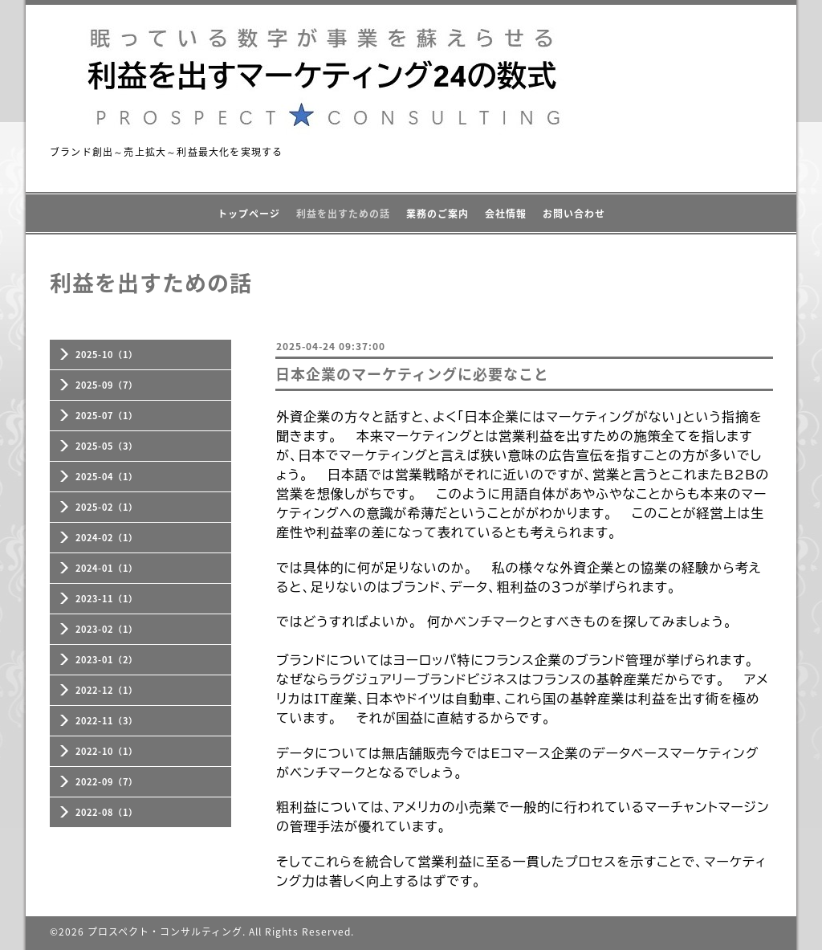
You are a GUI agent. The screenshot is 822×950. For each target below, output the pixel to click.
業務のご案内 (437, 213)
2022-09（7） (106, 782)
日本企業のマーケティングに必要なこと (412, 374)
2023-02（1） (106, 629)
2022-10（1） (106, 751)
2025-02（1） (106, 507)
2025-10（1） (106, 354)
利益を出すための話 (343, 213)
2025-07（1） (106, 415)
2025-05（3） (106, 446)
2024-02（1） (106, 537)
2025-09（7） (106, 385)
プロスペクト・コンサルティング (164, 931)
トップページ (249, 213)
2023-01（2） (106, 660)
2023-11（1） (106, 598)
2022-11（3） (106, 721)
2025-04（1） (106, 476)
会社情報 (506, 213)
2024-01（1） (106, 568)
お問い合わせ (574, 213)
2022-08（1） (106, 812)
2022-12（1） (106, 690)
